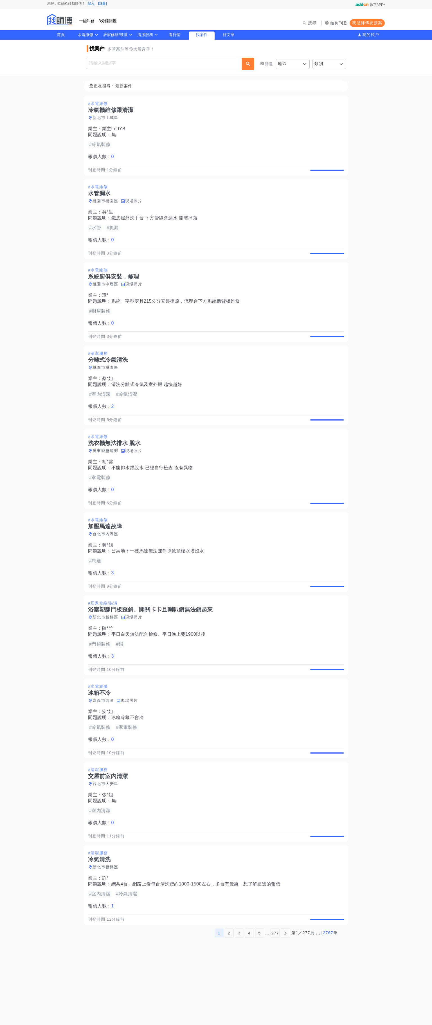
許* (107, 936)
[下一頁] (285, 997)
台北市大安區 (107, 835)
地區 (282, 63)
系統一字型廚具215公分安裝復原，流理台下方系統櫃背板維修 (177, 314)
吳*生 (109, 218)
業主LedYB (115, 129)
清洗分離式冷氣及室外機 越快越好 (148, 404)
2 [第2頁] (229, 997)
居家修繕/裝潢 (115, 34)
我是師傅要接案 (367, 23)
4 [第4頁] (249, 997)
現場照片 (135, 207)
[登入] (91, 3)
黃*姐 (109, 577)
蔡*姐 (109, 398)
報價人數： (103, 156)
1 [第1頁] (219, 997)
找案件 (202, 34)
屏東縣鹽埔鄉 (107, 477)
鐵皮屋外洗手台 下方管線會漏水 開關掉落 (156, 224)
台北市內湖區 (107, 566)
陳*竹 (109, 667)
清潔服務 (145, 34)
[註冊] (102, 3)
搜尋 (312, 23)
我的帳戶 (370, 34)
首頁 (61, 34)
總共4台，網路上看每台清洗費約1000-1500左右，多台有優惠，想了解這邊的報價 (197, 942)
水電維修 (85, 34)
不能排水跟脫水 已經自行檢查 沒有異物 (154, 493)
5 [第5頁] (259, 997)
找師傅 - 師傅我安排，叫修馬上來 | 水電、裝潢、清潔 (60, 19)
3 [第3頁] (239, 997)
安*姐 (109, 757)
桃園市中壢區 (107, 297)
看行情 (175, 34)
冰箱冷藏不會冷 (129, 763)
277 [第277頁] (275, 997)
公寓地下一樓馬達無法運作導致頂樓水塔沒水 (159, 583)
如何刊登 (338, 23)
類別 (318, 63)
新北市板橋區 (107, 656)
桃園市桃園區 (107, 207)
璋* (107, 308)
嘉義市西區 (105, 746)
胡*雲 (109, 487)
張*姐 (109, 846)
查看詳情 (325, 173)
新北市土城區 (107, 118)
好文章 (229, 34)
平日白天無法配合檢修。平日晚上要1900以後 (160, 673)
